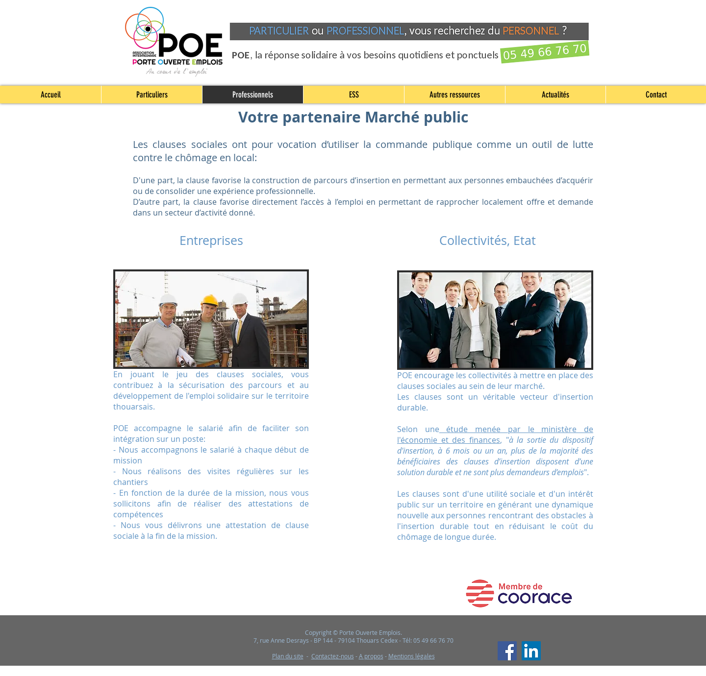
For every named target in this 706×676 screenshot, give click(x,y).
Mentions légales (411, 656)
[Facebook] (507, 650)
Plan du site (287, 656)
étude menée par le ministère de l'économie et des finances (495, 434)
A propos (371, 656)
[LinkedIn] (531, 650)
